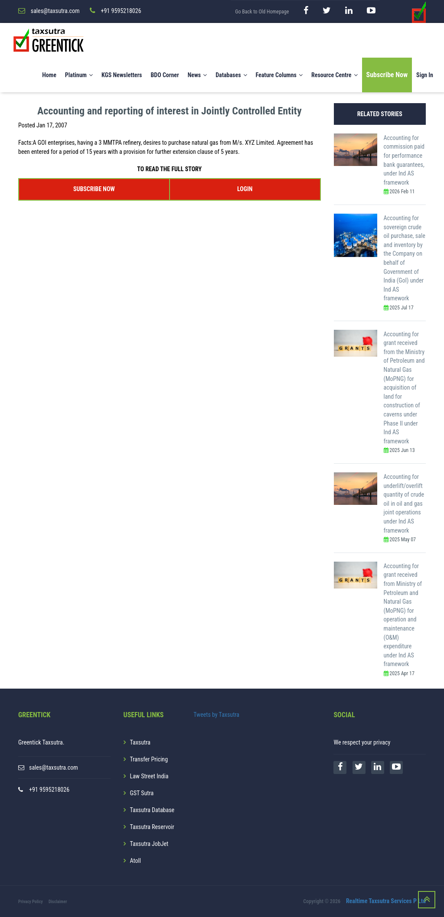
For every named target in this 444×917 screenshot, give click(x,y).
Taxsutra (140, 742)
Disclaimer (58, 901)
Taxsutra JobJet (149, 843)
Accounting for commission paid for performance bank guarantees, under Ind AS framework (404, 160)
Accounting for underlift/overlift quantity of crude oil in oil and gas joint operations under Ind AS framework (404, 503)
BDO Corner (164, 75)
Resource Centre (334, 75)
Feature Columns (279, 75)
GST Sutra (142, 793)
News (197, 75)
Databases (231, 75)
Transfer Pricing (149, 759)
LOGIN (244, 188)
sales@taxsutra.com (53, 767)
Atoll (135, 860)
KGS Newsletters (121, 75)
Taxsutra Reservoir (152, 826)
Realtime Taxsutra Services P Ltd (386, 900)
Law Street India (149, 776)
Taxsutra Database (152, 809)
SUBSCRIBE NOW (94, 188)
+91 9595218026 (49, 789)
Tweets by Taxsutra (216, 714)
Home (49, 75)
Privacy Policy (30, 901)
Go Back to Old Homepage (262, 12)
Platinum (79, 75)
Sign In (424, 75)
